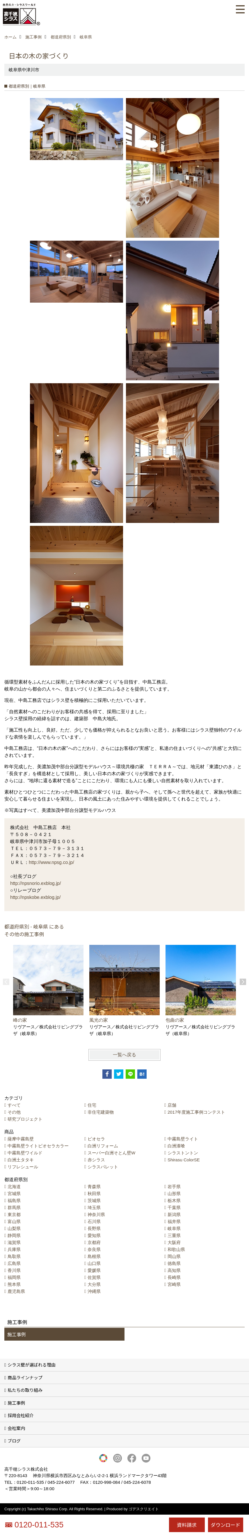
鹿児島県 (16, 1291)
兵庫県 (14, 1249)
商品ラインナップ (25, 1377)
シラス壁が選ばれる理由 (32, 1365)
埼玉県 (94, 1207)
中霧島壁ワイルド (25, 1152)
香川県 (14, 1270)
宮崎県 (174, 1284)
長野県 (94, 1228)
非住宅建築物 (101, 1112)
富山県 (14, 1221)
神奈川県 (96, 1214)
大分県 (94, 1284)
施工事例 (16, 1334)
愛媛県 (94, 1270)
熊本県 (14, 1284)
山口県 (94, 1263)
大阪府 (174, 1242)
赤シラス (96, 1159)
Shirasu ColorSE (184, 1159)
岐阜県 (174, 1228)
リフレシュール (23, 1166)
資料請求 (187, 1524)
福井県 (174, 1221)
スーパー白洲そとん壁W (111, 1152)
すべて (14, 1105)
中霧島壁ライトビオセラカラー (38, 1145)
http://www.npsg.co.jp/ (51, 862)
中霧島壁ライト (183, 1138)
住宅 (92, 1105)
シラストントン (183, 1152)
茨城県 (94, 1200)
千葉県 (174, 1207)
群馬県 (14, 1207)
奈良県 (94, 1249)
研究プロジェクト (25, 1119)
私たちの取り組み (25, 1390)
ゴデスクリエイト (144, 1509)
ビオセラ (96, 1138)
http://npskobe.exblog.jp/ (35, 897)
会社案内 (16, 1428)
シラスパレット (103, 1166)
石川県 (94, 1221)
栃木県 (174, 1200)
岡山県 (174, 1256)
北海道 (14, 1186)
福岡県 (14, 1277)
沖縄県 (94, 1291)
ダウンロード (225, 1524)
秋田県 (94, 1193)
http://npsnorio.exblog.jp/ (35, 883)
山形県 (174, 1193)
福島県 (14, 1200)
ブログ (14, 1441)
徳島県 (174, 1263)
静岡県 (14, 1235)
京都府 (94, 1242)
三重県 (174, 1235)
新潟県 (174, 1214)
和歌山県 (176, 1249)
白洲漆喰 (176, 1145)
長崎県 (174, 1277)
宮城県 (14, 1193)
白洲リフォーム (103, 1145)
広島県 (14, 1263)
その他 (14, 1112)
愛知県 (94, 1235)
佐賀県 (94, 1277)
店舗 (172, 1105)
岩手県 (174, 1186)
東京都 (14, 1214)
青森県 (94, 1186)
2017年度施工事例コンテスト (196, 1112)
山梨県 (14, 1228)
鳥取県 (14, 1256)
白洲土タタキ (21, 1159)
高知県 (174, 1270)
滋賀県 (14, 1242)
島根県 (94, 1256)
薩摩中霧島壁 (21, 1138)
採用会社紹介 (21, 1415)
